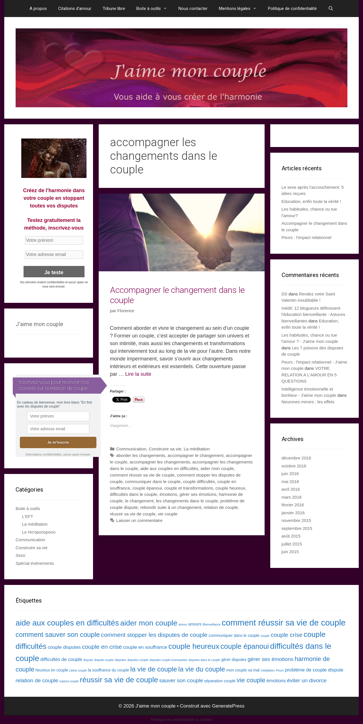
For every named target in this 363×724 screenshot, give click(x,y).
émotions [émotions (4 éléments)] (276, 680)
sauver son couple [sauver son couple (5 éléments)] (181, 680)
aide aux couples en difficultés (169, 468)
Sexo (20, 555)
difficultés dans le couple (133, 494)
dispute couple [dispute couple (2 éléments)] (104, 660)
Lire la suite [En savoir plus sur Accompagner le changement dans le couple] (138, 374)
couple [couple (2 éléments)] (265, 635)
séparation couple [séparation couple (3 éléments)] (220, 681)
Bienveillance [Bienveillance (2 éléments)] (212, 624)
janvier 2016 (293, 512)
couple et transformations (188, 488)
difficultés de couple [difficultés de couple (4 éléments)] (61, 659)
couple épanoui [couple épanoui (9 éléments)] (245, 646)
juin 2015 (290, 551)
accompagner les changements (160, 461)
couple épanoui (147, 488)
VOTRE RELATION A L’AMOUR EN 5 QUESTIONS (309, 374)
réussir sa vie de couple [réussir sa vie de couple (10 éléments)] (119, 679)
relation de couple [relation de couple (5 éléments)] (37, 680)
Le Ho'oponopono (39, 532)
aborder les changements (140, 455)
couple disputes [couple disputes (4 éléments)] (64, 647)
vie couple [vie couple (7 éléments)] (251, 680)
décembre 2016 (296, 458)
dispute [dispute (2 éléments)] (88, 660)
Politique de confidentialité (292, 8)
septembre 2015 (297, 528)
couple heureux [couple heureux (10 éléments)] (194, 646)
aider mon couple (217, 468)
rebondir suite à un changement (170, 507)
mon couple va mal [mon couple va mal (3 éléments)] (243, 670)
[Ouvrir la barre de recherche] (330, 8)
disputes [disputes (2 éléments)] (120, 660)
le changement (139, 500)
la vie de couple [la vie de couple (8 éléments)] (153, 669)
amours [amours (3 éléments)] (195, 624)
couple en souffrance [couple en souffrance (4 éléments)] (145, 647)
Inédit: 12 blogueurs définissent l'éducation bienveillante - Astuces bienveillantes (313, 314)
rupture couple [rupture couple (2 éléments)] (69, 681)
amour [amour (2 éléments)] (182, 624)
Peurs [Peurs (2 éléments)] (280, 670)
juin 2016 (290, 473)
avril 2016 (291, 489)
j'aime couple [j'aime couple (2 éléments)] (78, 670)
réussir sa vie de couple (133, 513)
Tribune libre (114, 8)
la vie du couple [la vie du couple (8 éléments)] (201, 669)
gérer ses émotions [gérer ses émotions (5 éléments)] (271, 659)
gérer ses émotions (198, 494)
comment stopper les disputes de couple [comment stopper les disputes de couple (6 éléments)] (154, 634)
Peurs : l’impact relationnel (307, 237)
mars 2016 (292, 497)
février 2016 (293, 504)
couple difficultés (199, 481)
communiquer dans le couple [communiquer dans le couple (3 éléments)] (234, 635)
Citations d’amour (74, 8)
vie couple (168, 513)
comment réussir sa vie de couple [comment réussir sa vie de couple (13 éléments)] (284, 622)
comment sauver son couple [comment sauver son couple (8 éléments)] (58, 634)
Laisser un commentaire (139, 520)
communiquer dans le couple (153, 481)
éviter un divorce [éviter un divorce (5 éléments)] (307, 680)
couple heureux (230, 488)
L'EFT (27, 516)
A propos (38, 8)
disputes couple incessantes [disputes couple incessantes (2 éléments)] (168, 660)
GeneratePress (228, 706)
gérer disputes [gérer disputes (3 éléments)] (233, 659)
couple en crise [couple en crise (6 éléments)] (102, 646)
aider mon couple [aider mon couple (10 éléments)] (148, 623)
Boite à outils (154, 8)
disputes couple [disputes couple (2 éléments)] (137, 660)
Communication (131, 448)
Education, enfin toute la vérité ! (311, 201)
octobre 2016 (294, 465)
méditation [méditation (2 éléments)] (268, 670)
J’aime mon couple (39, 324)
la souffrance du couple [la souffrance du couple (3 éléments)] (108, 670)
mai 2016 (290, 481)
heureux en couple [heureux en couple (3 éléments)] (51, 670)
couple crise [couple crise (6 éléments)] (286, 634)
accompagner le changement (195, 455)
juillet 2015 (292, 544)
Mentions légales (240, 8)
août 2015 (291, 536)
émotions (168, 494)
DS (285, 293)
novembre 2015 (296, 520)
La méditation (197, 448)
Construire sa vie (165, 448)
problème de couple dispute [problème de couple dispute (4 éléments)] (314, 670)
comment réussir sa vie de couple (142, 475)
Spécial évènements (35, 563)
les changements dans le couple (187, 500)
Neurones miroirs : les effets (308, 401)
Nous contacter (193, 8)
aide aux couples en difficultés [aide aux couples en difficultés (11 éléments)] (67, 622)
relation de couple (221, 507)
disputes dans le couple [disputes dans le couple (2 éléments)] (204, 660)
